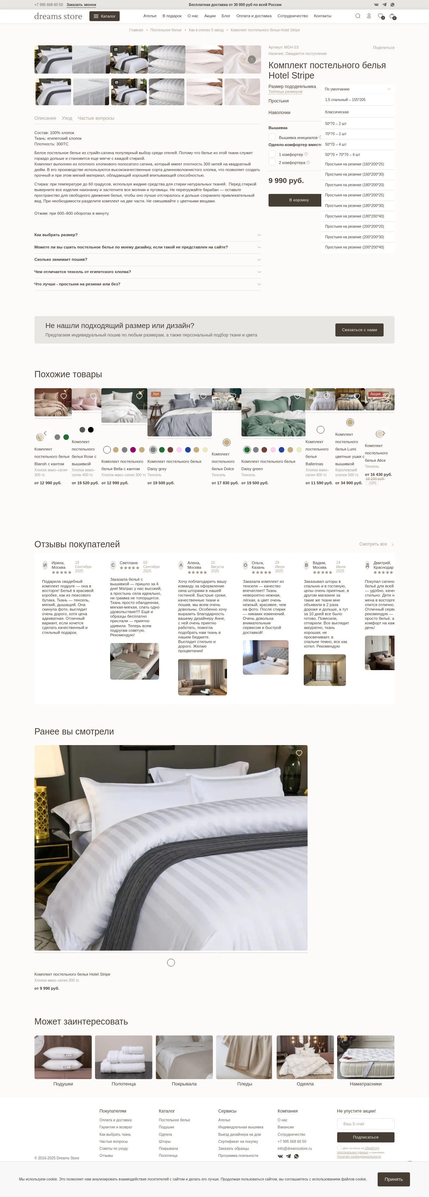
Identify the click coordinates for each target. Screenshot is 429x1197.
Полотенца (168, 1156)
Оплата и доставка (254, 16)
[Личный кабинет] (369, 17)
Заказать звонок (81, 5)
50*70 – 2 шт (335, 123)
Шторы (165, 1142)
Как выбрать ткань (115, 1134)
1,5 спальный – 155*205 (345, 100)
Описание (45, 118)
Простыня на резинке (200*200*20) (354, 226)
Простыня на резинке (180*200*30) (354, 205)
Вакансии (286, 1127)
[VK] (376, 4)
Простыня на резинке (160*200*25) (354, 164)
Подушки (166, 1127)
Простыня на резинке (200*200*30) (354, 237)
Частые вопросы (96, 118)
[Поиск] (358, 17)
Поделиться (384, 47)
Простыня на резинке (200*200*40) (354, 247)
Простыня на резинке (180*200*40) (354, 216)
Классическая (337, 112)
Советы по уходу (114, 1149)
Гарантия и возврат (116, 1127)
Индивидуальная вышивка (240, 1127)
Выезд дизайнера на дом (239, 1134)
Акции (210, 16)
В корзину (299, 199)
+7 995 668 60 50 (48, 5)
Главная (136, 30)
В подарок (172, 16)
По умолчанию (337, 89)
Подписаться (366, 1137)
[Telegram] (384, 4)
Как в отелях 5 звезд (206, 30)
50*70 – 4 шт (335, 144)
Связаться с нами (359, 330)
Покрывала (168, 1149)
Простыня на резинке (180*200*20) (354, 185)
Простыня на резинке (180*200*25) (354, 195)
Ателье (149, 16)
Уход (67, 118)
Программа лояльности (238, 1156)
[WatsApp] (392, 4)
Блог (226, 16)
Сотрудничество (293, 16)
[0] (380, 17)
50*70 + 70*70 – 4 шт (342, 155)
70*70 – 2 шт (335, 134)
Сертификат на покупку (238, 1142)
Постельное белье (166, 30)
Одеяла (165, 1134)
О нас (193, 16)
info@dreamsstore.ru (295, 1149)
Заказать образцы (233, 1149)
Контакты (322, 16)
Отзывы (106, 1156)
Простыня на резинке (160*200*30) (354, 174)
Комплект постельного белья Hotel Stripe (265, 30)
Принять (394, 1179)
